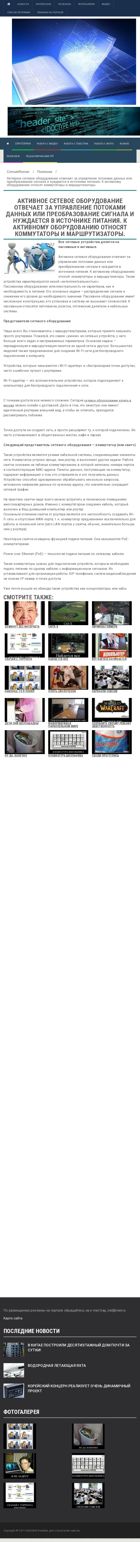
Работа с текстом (76, 143)
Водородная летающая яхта (57, 1366)
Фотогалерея (86, 4)
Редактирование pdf (40, 156)
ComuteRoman (23, 143)
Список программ (18, 12)
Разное (124, 143)
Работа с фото (104, 143)
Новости (23, 4)
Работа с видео (47, 143)
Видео (106, 4)
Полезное (64, 4)
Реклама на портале (50, 12)
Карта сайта (13, 1318)
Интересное (43, 4)
